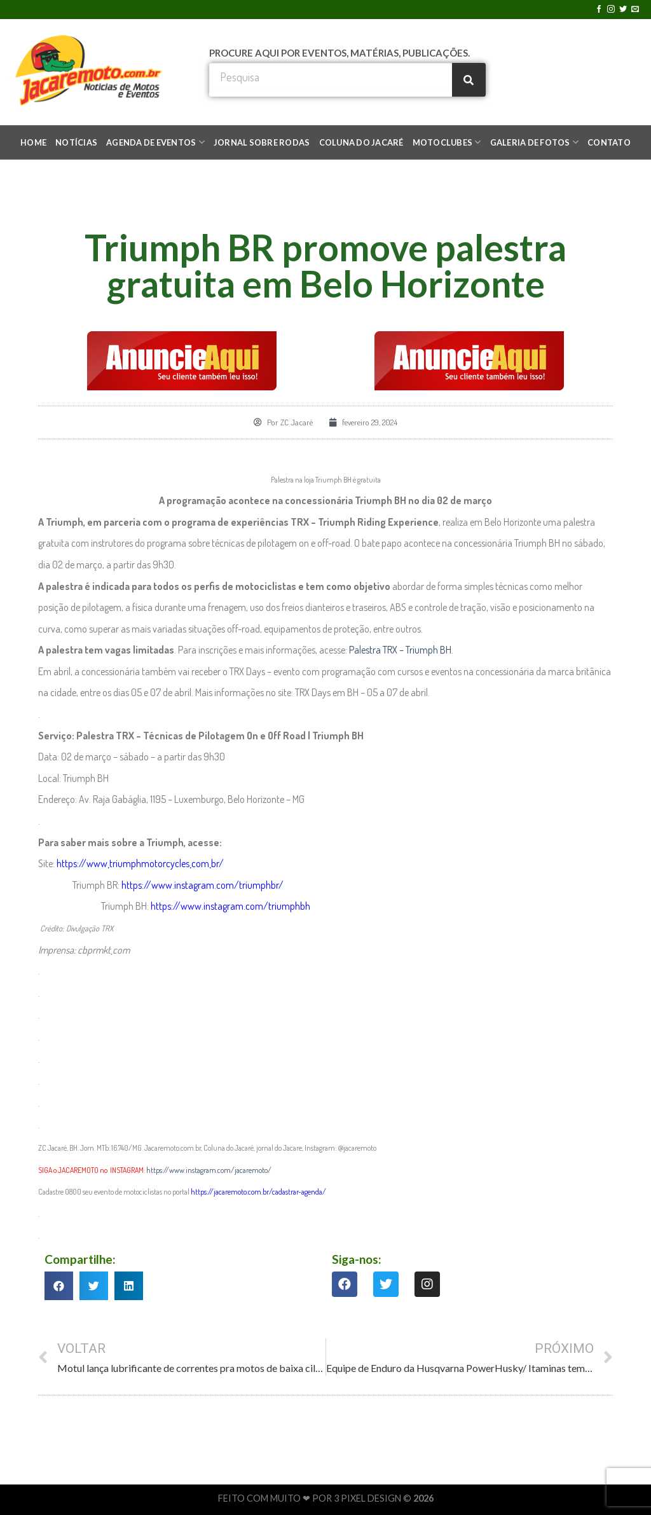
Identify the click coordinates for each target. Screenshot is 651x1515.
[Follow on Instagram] (611, 9)
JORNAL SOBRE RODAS (262, 142)
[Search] (469, 80)
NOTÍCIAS (76, 142)
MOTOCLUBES (447, 142)
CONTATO (609, 142)
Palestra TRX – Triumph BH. (401, 649)
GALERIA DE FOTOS (534, 142)
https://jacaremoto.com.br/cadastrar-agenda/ (258, 1191)
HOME (33, 142)
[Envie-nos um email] (635, 9)
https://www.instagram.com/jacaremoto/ (209, 1170)
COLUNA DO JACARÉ (361, 142)
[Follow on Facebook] (599, 9)
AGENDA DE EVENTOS (155, 142)
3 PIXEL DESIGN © (373, 1498)
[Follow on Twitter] (623, 9)
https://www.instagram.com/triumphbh (230, 906)
